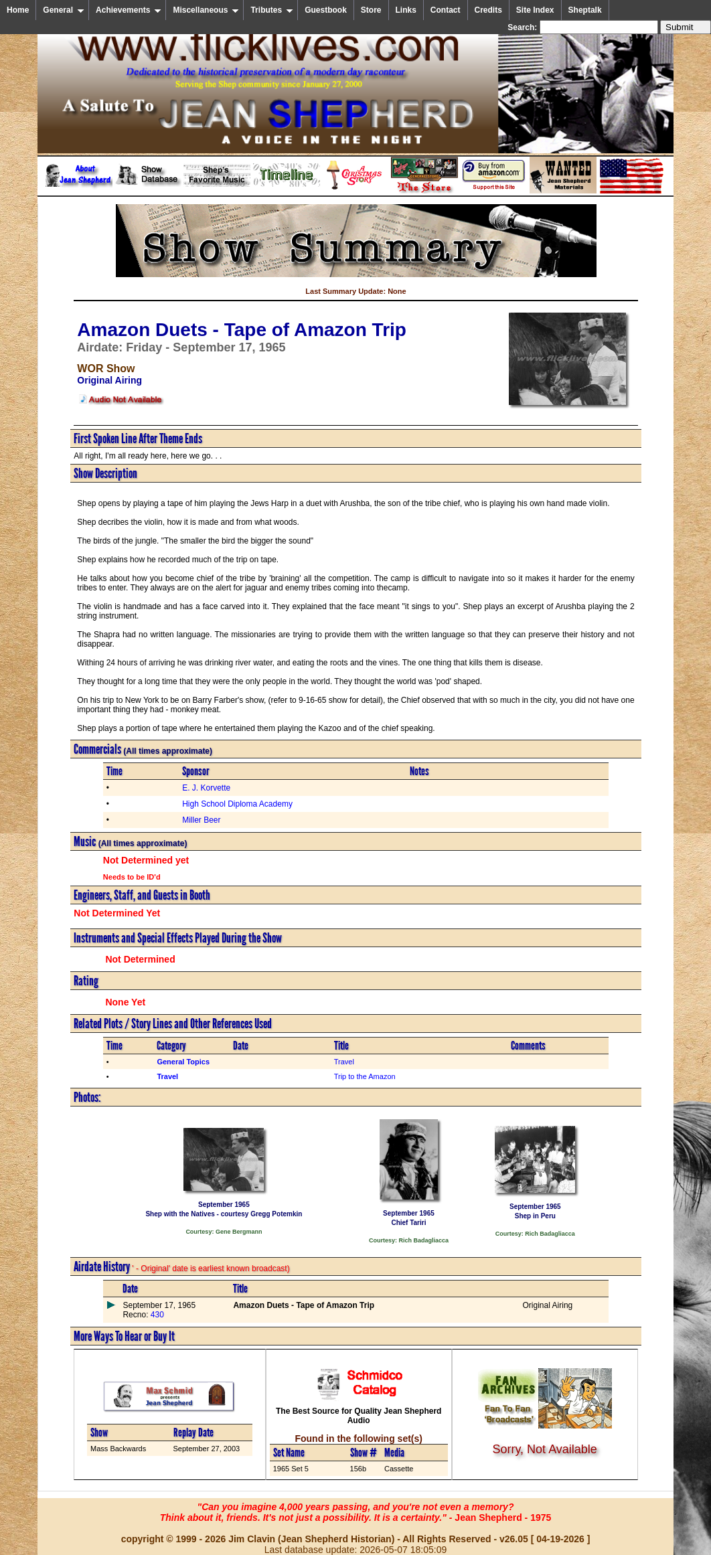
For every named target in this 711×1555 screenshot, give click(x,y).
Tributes (271, 10)
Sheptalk (585, 10)
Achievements (128, 10)
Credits (488, 10)
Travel (344, 1062)
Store (371, 10)
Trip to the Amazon (365, 1076)
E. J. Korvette (206, 788)
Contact (445, 10)
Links (406, 10)
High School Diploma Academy (237, 804)
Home (18, 10)
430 (155, 1314)
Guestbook (326, 10)
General (63, 10)
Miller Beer (201, 820)
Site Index (535, 10)
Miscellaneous (206, 10)
